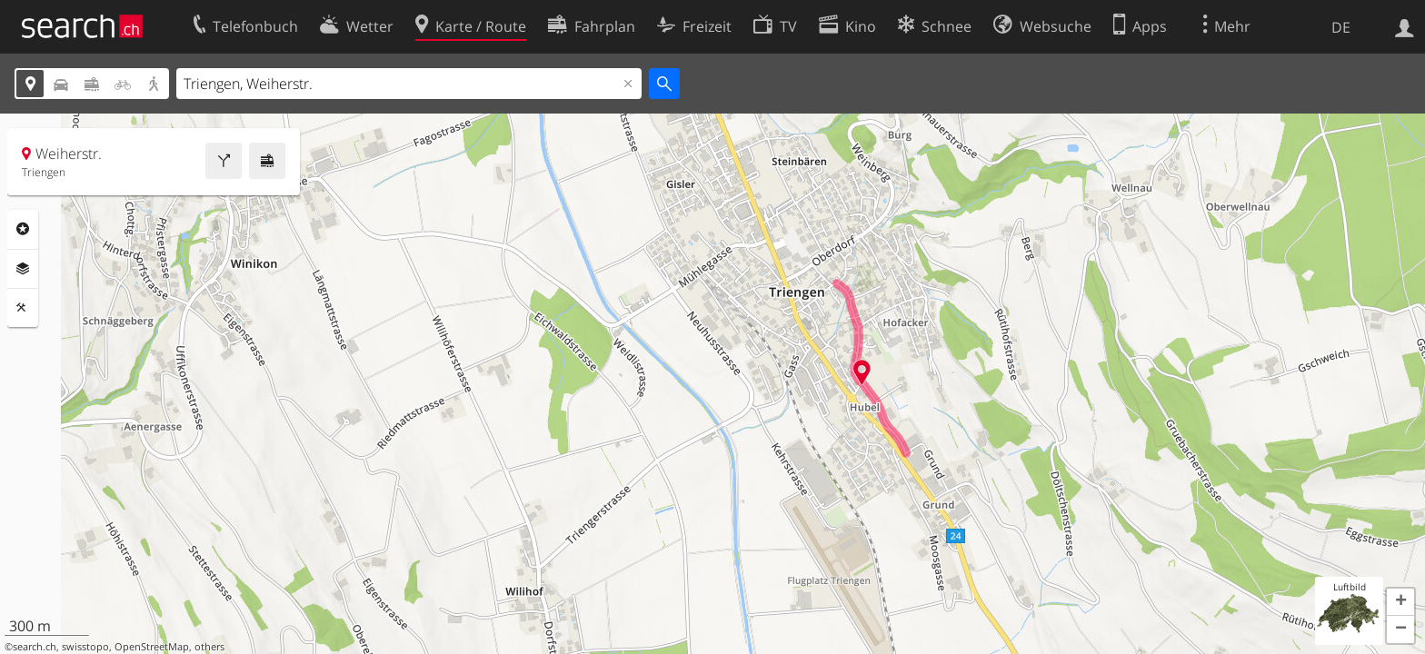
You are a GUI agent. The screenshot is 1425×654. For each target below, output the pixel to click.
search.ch (34, 646)
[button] (1400, 602)
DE (1340, 27)
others (209, 646)
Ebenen (22, 269)
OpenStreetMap (152, 646)
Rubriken (22, 229)
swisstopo (85, 646)
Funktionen (22, 308)
